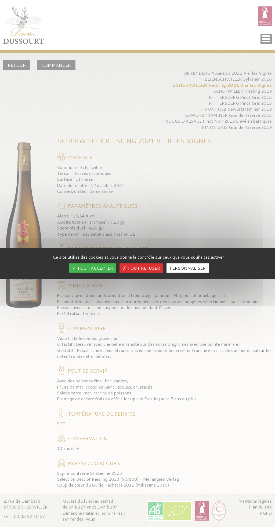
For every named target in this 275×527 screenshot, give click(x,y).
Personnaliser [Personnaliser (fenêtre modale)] (188, 268)
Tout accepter (93, 268)
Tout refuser (141, 268)
